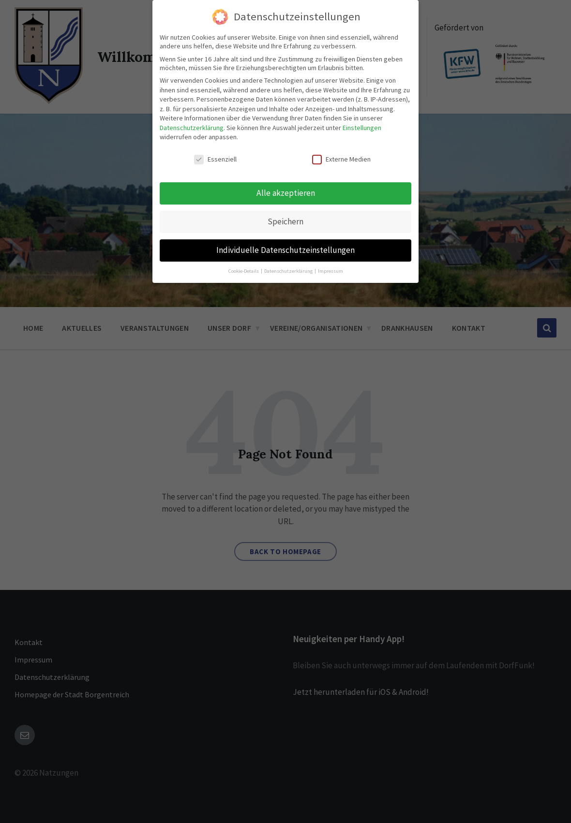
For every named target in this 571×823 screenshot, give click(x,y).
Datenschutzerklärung (192, 127)
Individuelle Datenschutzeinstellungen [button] (285, 250)
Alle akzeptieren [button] (285, 193)
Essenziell (215, 159)
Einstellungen (362, 127)
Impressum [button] (330, 270)
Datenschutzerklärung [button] (289, 270)
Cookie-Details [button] (244, 270)
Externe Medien (341, 159)
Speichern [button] (285, 221)
